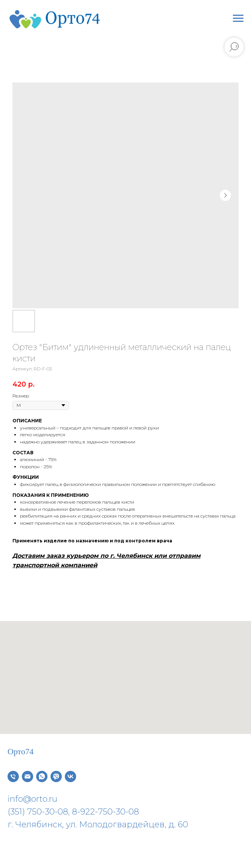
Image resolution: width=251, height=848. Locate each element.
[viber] (56, 776)
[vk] (70, 776)
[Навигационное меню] (238, 18)
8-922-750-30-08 (105, 812)
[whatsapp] (41, 776)
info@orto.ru (32, 799)
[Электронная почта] (27, 776)
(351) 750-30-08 (38, 812)
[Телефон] (13, 776)
